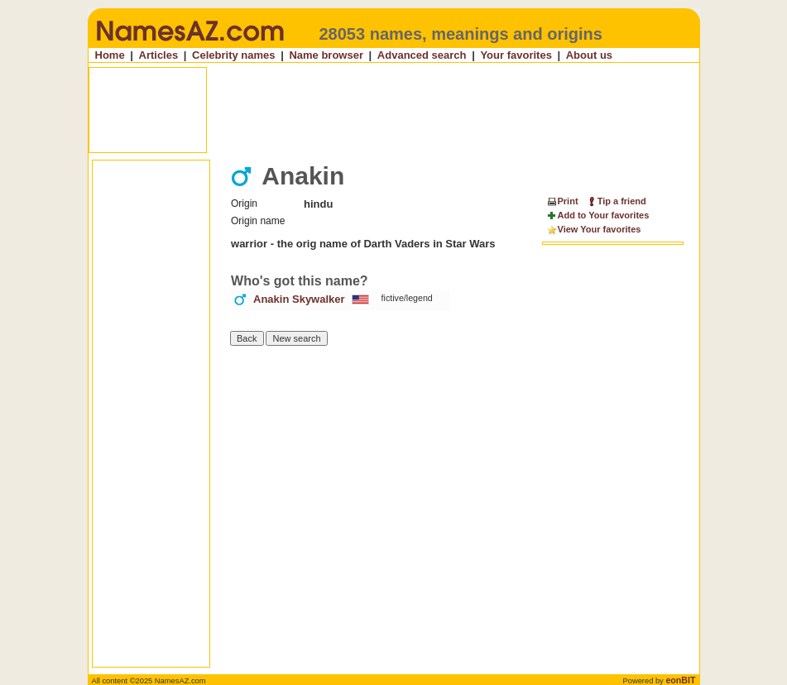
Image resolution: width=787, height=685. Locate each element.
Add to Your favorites (598, 216)
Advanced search (422, 55)
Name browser (326, 55)
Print (562, 201)
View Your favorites (593, 230)
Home (110, 55)
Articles (159, 55)
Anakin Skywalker (299, 299)
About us (589, 55)
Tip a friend (616, 201)
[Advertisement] (395, 110)
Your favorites (515, 55)
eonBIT (680, 680)
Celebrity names (233, 55)
